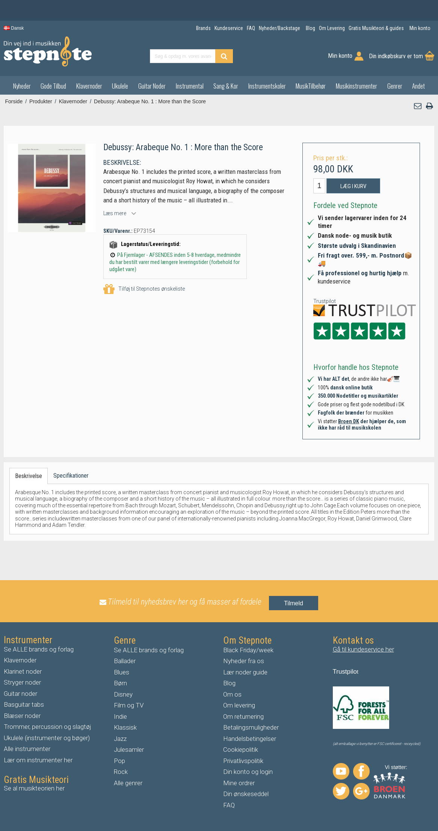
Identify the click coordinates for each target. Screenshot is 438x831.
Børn (120, 683)
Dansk (14, 28)
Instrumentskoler (267, 85)
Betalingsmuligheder (251, 727)
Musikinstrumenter (356, 85)
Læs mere (114, 213)
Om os (232, 694)
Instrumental (190, 85)
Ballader (125, 661)
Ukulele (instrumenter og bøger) (47, 738)
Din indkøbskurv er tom (396, 56)
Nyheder (22, 85)
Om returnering (243, 716)
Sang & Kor (225, 85)
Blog (229, 683)
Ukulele (120, 85)
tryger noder (24, 682)
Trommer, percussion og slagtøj (47, 726)
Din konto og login (248, 771)
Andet (418, 85)
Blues (121, 672)
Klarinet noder (23, 671)
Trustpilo (345, 671)
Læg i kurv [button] (353, 186)
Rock (121, 771)
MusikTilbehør (311, 85)
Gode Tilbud (53, 85)
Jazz (120, 738)
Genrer (394, 85)
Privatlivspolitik (243, 761)
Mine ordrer (239, 783)
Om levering (239, 705)
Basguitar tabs (24, 704)
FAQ (229, 805)
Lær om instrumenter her (38, 760)
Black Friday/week (248, 650)
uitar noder (22, 693)
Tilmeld (293, 603)
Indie (120, 716)
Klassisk (125, 727)
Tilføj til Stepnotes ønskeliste (144, 289)
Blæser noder (22, 715)
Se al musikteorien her (34, 788)
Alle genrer (128, 783)
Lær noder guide (245, 672)
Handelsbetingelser (249, 738)
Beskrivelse (28, 476)
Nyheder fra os (243, 661)
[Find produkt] (224, 56)
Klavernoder (89, 85)
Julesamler (129, 749)
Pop (119, 761)
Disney (123, 694)
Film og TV (128, 705)
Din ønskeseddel (246, 794)
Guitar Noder (152, 85)
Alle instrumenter (27, 749)
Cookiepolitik (240, 749)
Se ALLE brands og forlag (39, 649)
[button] (418, 106)
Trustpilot (324, 301)
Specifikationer (71, 475)
